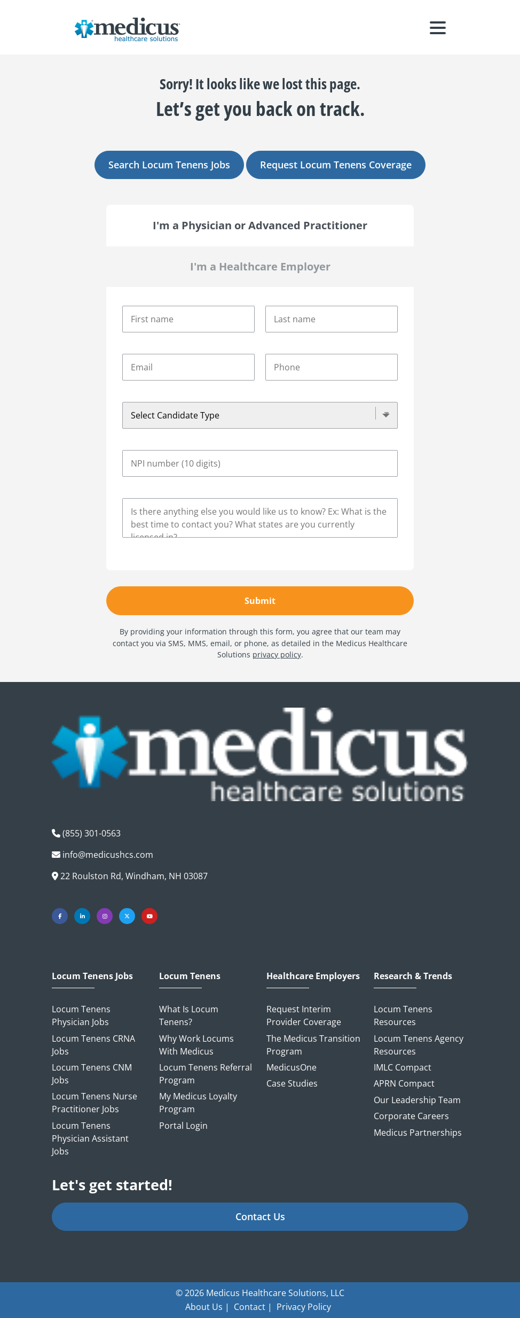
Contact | (253, 1307)
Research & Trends (413, 976)
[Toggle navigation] (438, 29)
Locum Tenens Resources (403, 1015)
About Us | (207, 1307)
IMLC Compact (402, 1067)
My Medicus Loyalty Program (198, 1102)
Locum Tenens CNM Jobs (92, 1073)
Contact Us (260, 1216)
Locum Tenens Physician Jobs (81, 1015)
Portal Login (183, 1125)
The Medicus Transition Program (313, 1045)
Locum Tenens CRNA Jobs (93, 1045)
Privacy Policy (304, 1307)
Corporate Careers (411, 1116)
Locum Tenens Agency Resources (418, 1045)
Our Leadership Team (417, 1100)
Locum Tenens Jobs (92, 976)
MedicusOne (291, 1067)
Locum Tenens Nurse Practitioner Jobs (94, 1102)
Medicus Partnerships (418, 1132)
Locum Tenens (189, 976)
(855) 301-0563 (91, 833)
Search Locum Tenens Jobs (169, 164)
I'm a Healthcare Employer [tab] (260, 266)
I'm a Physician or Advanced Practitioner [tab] (260, 225)
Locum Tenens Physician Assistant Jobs (90, 1138)
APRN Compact (404, 1083)
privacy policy (277, 654)
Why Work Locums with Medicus (196, 1045)
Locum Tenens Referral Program (205, 1073)
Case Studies (292, 1083)
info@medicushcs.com (107, 854)
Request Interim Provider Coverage (303, 1015)
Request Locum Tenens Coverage (336, 164)
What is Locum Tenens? (188, 1015)
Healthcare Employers (313, 976)
